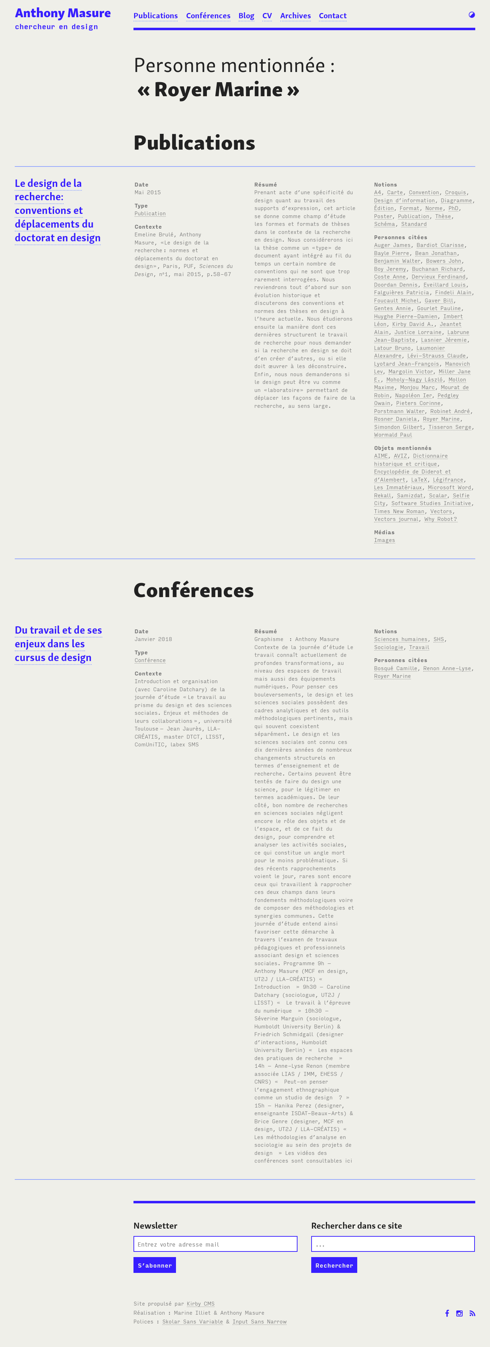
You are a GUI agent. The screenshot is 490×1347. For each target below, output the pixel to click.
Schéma (384, 223)
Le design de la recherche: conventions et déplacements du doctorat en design (58, 210)
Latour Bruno (392, 347)
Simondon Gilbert (398, 426)
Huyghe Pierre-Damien (405, 315)
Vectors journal (396, 518)
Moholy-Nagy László (414, 378)
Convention (424, 191)
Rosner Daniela (395, 418)
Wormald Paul (393, 434)
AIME (381, 455)
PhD (453, 207)
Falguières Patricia (401, 291)
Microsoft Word (449, 486)
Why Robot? (441, 518)
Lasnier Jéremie (444, 339)
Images (384, 539)
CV (267, 15)
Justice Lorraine (418, 331)
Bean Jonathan (436, 252)
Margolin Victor (410, 370)
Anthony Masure (63, 13)
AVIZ (400, 455)
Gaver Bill (439, 299)
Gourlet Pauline (439, 307)
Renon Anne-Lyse (447, 667)
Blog (246, 15)
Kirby (201, 1303)
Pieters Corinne (418, 402)
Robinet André (450, 410)
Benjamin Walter (397, 260)
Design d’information (404, 199)
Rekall (382, 494)
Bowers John (443, 260)
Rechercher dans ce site (356, 1225)
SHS (438, 638)
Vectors (441, 510)
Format (409, 207)
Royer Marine (441, 418)
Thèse (443, 215)
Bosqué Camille (395, 667)
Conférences (208, 15)
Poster (383, 215)
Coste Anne (390, 276)
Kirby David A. (413, 323)
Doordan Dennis (396, 284)
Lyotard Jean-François (406, 363)
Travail (419, 646)
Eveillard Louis (445, 284)
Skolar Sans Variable (192, 1321)
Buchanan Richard (437, 268)
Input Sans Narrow (260, 1321)
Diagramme (456, 199)
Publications (155, 15)
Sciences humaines (400, 638)
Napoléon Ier (413, 394)
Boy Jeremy (390, 268)
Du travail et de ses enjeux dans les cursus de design (58, 643)
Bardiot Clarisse (440, 244)
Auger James (392, 244)
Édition (384, 207)
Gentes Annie (392, 307)
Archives (295, 15)
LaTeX (419, 479)
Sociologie (388, 646)
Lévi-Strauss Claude (436, 355)
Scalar (438, 494)
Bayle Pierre (391, 252)
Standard (414, 223)
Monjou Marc (417, 386)
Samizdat (410, 494)
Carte (395, 191)
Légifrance (448, 479)
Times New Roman (399, 510)
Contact (333, 15)
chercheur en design (56, 26)
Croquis (455, 191)
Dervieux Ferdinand (438, 276)
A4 (377, 191)
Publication (150, 212)
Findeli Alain (453, 291)
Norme (434, 207)
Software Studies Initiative (431, 502)
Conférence (150, 659)
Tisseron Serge (450, 426)
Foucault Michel (396, 299)
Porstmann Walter (399, 410)
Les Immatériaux (398, 486)
